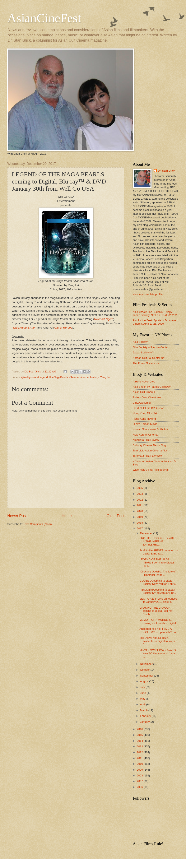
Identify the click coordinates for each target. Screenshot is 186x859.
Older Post (115, 516)
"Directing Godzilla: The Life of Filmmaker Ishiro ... (157, 573)
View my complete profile (148, 294)
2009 (140, 769)
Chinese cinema (79, 377)
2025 (140, 487)
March (144, 710)
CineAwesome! (142, 402)
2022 (140, 499)
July (142, 687)
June (143, 693)
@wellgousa (28, 377)
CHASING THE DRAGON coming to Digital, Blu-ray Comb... (155, 611)
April (143, 704)
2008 (140, 775)
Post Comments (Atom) (38, 524)
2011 (140, 758)
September (147, 675)
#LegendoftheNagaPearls (52, 377)
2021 (140, 505)
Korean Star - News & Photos (150, 429)
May (143, 698)
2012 (140, 752)
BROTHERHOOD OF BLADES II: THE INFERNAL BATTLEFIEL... (157, 541)
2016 (140, 729)
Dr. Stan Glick (166, 170)
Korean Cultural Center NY (149, 357)
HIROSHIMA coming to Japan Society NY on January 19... (157, 591)
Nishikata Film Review (146, 439)
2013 (140, 746)
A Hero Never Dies (144, 381)
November (146, 663)
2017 (140, 528)
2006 (140, 787)
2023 (140, 493)
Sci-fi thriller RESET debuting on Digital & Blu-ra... (158, 552)
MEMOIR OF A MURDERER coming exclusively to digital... (158, 621)
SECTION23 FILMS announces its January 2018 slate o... (158, 600)
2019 (140, 517)
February (146, 716)
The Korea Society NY (146, 363)
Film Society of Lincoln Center (150, 347)
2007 (140, 781)
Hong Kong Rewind (144, 418)
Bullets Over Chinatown (147, 397)
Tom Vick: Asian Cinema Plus (150, 450)
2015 (140, 735)
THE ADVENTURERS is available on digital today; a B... (157, 641)
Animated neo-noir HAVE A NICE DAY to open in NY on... (158, 630)
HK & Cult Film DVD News (148, 408)
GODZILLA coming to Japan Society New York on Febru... (158, 582)
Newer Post (17, 516)
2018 (140, 522)
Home (67, 516)
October (145, 669)
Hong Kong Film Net (145, 413)
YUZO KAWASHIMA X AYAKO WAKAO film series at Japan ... (157, 653)
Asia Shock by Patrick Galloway (152, 386)
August (144, 681)
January (145, 721)
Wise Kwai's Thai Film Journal (150, 469)
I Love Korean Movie (145, 424)
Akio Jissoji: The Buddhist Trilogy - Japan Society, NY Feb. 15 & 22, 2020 (155, 313)
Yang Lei (105, 377)
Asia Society (140, 341)
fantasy (94, 377)
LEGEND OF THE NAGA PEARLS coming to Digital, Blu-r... (157, 562)
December (146, 533)
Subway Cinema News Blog (149, 445)
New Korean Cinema (145, 434)
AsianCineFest (44, 18)
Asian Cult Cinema (144, 392)
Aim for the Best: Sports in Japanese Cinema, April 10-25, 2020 (154, 322)
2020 (140, 511)
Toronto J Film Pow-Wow (147, 456)
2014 (140, 740)
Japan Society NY (143, 352)
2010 (140, 763)
